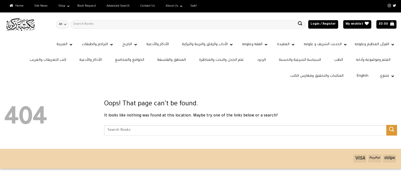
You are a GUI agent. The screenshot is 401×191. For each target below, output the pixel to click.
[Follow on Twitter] (394, 6)
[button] (323, 24)
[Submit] (300, 24)
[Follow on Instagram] (389, 6)
